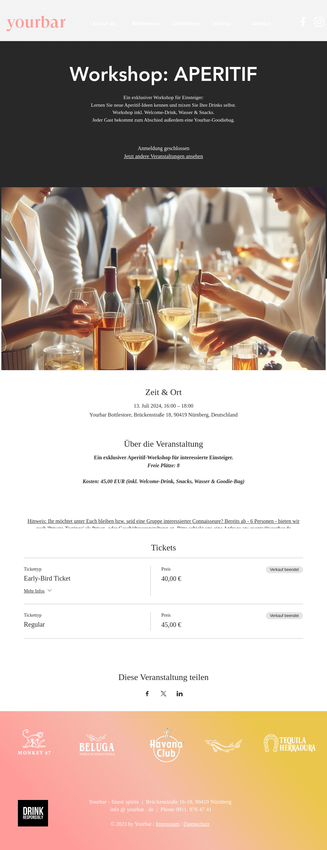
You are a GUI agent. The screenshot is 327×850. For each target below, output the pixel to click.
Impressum (167, 824)
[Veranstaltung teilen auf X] (163, 693)
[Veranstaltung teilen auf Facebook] (147, 693)
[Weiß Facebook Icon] (303, 21)
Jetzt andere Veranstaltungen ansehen (163, 156)
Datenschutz (197, 824)
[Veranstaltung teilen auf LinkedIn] (180, 693)
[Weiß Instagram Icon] (319, 21)
